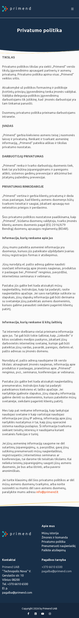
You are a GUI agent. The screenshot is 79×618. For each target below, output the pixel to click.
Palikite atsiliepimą (54, 550)
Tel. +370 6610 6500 (15, 584)
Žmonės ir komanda (55, 537)
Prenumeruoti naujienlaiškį (59, 546)
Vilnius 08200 (11, 579)
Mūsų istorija (50, 533)
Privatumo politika (53, 541)
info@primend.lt (47, 492)
